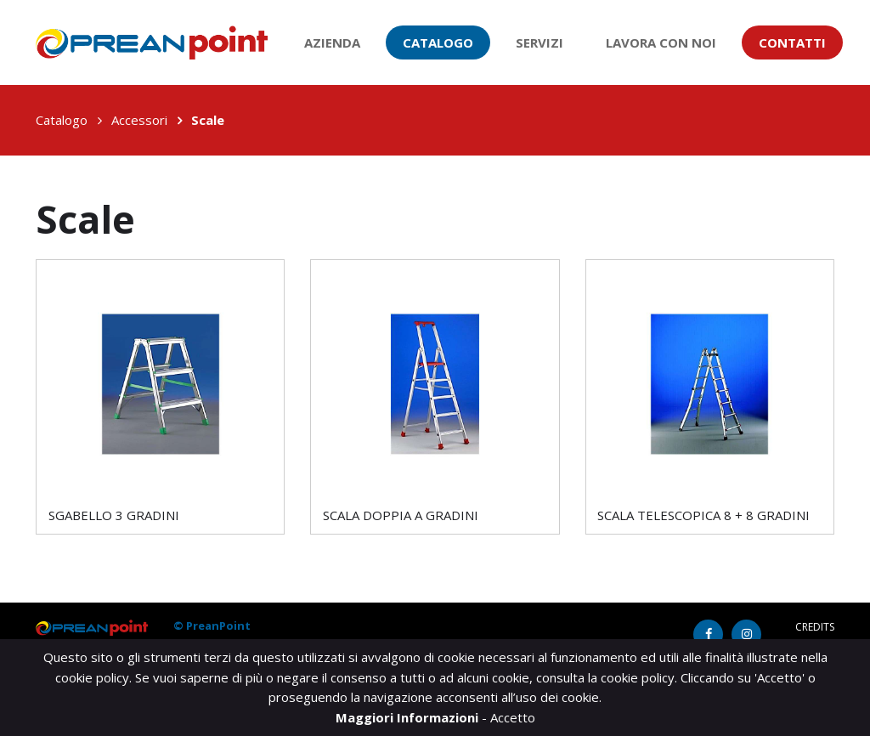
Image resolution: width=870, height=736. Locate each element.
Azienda (332, 42)
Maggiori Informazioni (409, 717)
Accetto (512, 717)
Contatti (792, 42)
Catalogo (438, 42)
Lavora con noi (661, 42)
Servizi (539, 42)
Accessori (139, 119)
